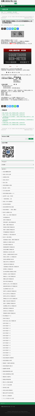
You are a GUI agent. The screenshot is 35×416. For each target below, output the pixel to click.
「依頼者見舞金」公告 (7, 198)
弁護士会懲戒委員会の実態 (8, 374)
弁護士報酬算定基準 (7, 171)
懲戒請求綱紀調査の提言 (8, 371)
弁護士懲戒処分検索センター (9, 193)
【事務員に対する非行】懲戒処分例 (10, 298)
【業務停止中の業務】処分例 (9, 242)
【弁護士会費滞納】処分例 (8, 259)
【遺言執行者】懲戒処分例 (8, 264)
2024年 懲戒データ (7, 325)
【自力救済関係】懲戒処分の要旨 (9, 271)
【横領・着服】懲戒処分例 (8, 224)
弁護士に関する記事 (7, 174)
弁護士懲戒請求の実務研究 (8, 357)
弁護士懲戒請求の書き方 (8, 365)
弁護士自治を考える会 (9, 1)
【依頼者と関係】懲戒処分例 (9, 227)
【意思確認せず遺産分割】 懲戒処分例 (11, 266)
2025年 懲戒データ (7, 323)
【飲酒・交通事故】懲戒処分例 (9, 303)
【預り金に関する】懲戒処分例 (9, 293)
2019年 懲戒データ (7, 338)
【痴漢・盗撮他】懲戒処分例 (9, 229)
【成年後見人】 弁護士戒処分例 (9, 234)
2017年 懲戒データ (7, 342)
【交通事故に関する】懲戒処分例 (9, 305)
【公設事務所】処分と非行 (8, 288)
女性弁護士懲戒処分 (7, 204)
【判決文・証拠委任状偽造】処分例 (10, 254)
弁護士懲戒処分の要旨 (7, 185)
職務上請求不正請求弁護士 (8, 392)
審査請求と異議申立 (7, 376)
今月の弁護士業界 (6, 190)
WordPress (11, 412)
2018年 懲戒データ (7, 340)
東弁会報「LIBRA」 (7, 187)
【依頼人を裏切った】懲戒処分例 (9, 256)
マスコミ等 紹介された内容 (8, 398)
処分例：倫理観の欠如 (7, 212)
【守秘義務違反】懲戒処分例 (9, 232)
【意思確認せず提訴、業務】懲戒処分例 (11, 239)
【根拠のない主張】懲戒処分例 (9, 276)
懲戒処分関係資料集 (7, 379)
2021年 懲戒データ (7, 333)
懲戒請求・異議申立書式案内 (9, 363)
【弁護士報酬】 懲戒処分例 (8, 249)
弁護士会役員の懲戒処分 (8, 390)
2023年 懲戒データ (7, 328)
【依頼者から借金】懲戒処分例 (9, 274)
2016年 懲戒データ (7, 345)
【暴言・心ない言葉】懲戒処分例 (9, 214)
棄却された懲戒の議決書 (8, 382)
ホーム (3, 403)
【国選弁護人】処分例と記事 (9, 251)
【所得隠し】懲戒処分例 (8, 269)
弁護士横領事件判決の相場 (8, 206)
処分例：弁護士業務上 (7, 237)
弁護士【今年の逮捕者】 (8, 201)
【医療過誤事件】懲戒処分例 (9, 247)
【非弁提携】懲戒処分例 (8, 244)
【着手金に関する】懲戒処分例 (9, 296)
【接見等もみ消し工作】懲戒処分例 (10, 283)
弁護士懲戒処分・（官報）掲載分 (9, 209)
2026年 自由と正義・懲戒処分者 (9, 320)
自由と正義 (5, 182)
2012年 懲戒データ (7, 355)
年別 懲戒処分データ (7, 315)
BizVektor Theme (17, 412)
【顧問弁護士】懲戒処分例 (8, 308)
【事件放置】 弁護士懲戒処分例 (9, 222)
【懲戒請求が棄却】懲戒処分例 (9, 313)
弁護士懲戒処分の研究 (7, 360)
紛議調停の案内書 (6, 368)
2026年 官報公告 (6, 318)
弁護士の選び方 (6, 179)
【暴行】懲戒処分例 (7, 219)
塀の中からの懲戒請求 (7, 395)
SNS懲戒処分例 (6, 217)
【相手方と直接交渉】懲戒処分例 (9, 291)
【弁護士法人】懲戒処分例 (8, 310)
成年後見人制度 (6, 387)
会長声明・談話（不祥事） (8, 196)
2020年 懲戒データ (7, 335)
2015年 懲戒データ (7, 347)
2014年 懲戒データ (7, 350)
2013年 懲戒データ (7, 352)
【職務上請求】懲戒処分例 (8, 278)
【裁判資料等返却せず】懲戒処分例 (10, 286)
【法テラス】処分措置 (7, 384)
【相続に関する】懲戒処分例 (9, 261)
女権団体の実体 (6, 177)
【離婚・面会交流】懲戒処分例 (9, 301)
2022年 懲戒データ (7, 330)
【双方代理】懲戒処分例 (8, 281)
